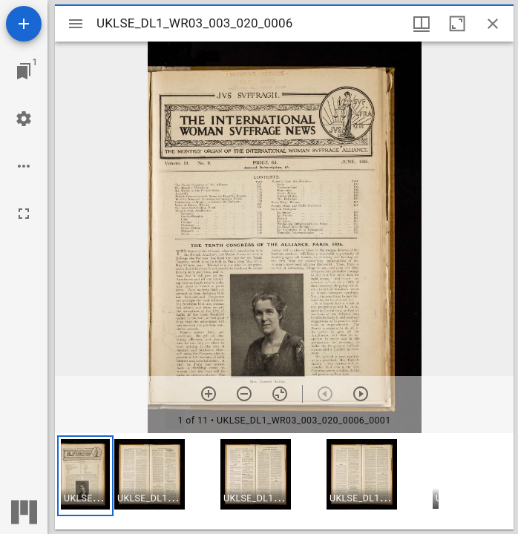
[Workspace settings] (24, 118)
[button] (85, 475)
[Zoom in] (208, 394)
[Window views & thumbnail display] (421, 24)
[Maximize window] (457, 24)
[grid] (284, 481)
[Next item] (360, 394)
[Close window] (493, 24)
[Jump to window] (24, 71)
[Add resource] (24, 24)
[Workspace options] (24, 166)
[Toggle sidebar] (76, 24)
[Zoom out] (244, 394)
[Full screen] (24, 213)
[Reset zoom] (280, 394)
